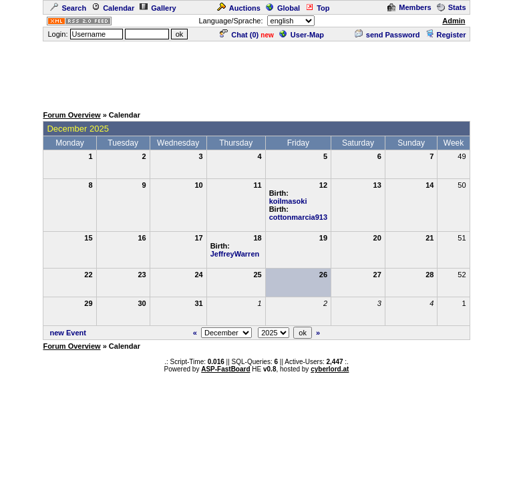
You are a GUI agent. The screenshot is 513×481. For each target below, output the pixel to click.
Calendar (113, 8)
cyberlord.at (330, 369)
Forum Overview (71, 115)
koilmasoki (288, 201)
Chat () (239, 35)
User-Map (301, 35)
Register (445, 35)
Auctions (239, 8)
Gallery (158, 8)
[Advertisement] (256, 73)
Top (317, 8)
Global (283, 8)
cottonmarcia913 (298, 217)
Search (68, 8)
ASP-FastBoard (225, 369)
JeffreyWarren (235, 254)
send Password (387, 35)
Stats (451, 7)
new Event (68, 333)
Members (409, 7)
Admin (453, 21)
